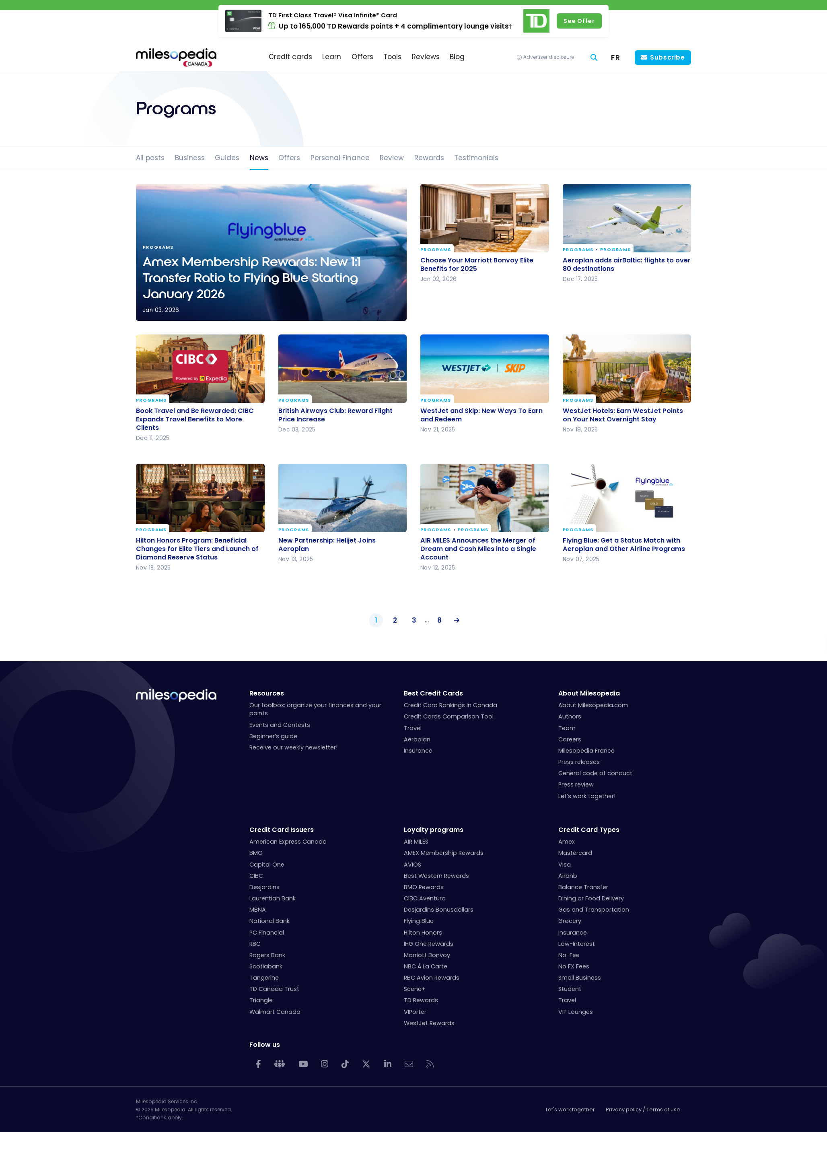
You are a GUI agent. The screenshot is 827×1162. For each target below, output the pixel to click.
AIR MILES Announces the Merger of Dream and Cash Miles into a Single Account (478, 548)
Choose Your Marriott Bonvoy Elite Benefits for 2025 (476, 264)
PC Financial (266, 933)
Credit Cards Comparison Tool (449, 716)
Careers (569, 739)
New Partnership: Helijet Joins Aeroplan (327, 544)
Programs (435, 250)
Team (567, 728)
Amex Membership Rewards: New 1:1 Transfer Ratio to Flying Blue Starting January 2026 (271, 252)
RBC (255, 944)
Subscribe (667, 57)
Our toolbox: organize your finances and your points (315, 709)
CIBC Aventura (425, 898)
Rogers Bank (267, 955)
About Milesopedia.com (593, 705)
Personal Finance (340, 158)
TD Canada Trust (274, 989)
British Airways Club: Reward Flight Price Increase (335, 415)
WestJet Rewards (429, 1023)
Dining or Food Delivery (591, 898)
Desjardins (264, 887)
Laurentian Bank (272, 898)
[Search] (594, 58)
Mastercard (575, 853)
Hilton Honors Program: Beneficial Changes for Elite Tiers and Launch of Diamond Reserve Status (197, 548)
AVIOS (412, 865)
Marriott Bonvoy (427, 955)
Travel (413, 728)
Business (190, 158)
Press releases (579, 762)
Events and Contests (279, 725)
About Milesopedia (589, 693)
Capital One (266, 865)
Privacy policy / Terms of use (643, 1109)
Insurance (418, 751)
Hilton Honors (423, 933)
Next (455, 620)
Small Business (579, 978)
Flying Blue (419, 921)
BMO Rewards (424, 887)
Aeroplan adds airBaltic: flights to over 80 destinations (627, 264)
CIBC (256, 876)
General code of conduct (595, 773)
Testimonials (476, 158)
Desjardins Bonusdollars (438, 910)
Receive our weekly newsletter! (293, 747)
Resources (266, 693)
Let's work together (570, 1109)
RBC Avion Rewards (431, 978)
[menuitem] (615, 57)
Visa (564, 865)
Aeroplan (417, 739)
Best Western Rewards (436, 876)
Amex (566, 842)
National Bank (269, 921)
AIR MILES (416, 842)
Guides (227, 158)
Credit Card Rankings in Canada (450, 705)
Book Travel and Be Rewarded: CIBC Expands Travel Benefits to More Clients (195, 419)
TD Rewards (421, 1000)
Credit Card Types (588, 829)
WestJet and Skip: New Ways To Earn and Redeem (481, 415)
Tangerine (264, 978)
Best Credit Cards (433, 693)
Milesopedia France (586, 751)
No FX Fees (573, 966)
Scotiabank (265, 966)
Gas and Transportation (593, 910)
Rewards (429, 158)
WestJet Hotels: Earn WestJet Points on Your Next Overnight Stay (623, 415)
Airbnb (567, 876)
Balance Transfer (583, 887)
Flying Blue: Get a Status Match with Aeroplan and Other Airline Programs (624, 544)
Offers (289, 158)
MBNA (257, 910)
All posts (150, 158)
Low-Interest (576, 944)
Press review (576, 784)
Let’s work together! (586, 796)
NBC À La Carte (425, 966)
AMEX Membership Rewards (443, 853)
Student (569, 989)
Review (392, 158)
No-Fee (569, 955)
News (259, 158)
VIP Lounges (575, 1012)
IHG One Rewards (428, 944)
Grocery (569, 921)
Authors (569, 716)
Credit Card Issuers (281, 829)
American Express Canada (288, 842)
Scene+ (414, 989)
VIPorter (415, 1012)
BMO (256, 853)
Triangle (261, 1000)
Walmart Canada (274, 1012)
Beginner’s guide (273, 736)
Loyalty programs (433, 829)
